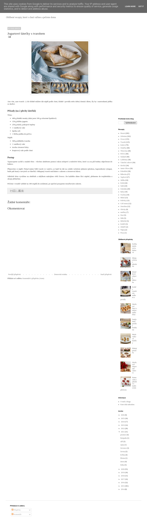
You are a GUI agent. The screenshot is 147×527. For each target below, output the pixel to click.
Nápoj (122, 230)
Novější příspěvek (14, 274)
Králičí (122, 224)
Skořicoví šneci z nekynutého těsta (134, 309)
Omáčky (123, 148)
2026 (123, 415)
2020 (123, 469)
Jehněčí (123, 227)
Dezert (122, 133)
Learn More (130, 6)
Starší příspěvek (106, 274)
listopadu (123, 438)
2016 (123, 483)
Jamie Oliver (124, 168)
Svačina (123, 195)
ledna (122, 465)
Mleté (122, 198)
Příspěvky (16, 510)
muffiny (123, 212)
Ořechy (122, 209)
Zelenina (123, 136)
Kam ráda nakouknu (127, 404)
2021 (123, 432)
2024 (123, 422)
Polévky (123, 201)
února (122, 462)
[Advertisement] (127, 71)
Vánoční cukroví (126, 163)
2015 (123, 486)
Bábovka (123, 174)
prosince (123, 435)
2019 (123, 472)
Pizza (122, 233)
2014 (123, 489)
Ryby (122, 192)
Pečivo (122, 154)
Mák (122, 218)
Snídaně (123, 157)
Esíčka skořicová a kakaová (134, 248)
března (122, 458)
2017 (123, 479)
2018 (123, 476)
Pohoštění (123, 171)
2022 (123, 428)
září (121, 442)
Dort (122, 215)
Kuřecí (122, 145)
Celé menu (124, 204)
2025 (123, 418)
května (122, 455)
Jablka (122, 180)
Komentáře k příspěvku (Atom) (33, 278)
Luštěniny (123, 160)
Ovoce (122, 139)
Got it (141, 6)
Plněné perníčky (134, 350)
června (122, 452)
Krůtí (122, 183)
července (123, 448)
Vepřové (123, 177)
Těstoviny (123, 151)
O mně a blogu (125, 402)
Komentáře (16, 514)
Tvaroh (122, 142)
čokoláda (123, 189)
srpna (122, 445)
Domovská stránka (60, 274)
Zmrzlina (123, 206)
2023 (123, 425)
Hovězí (122, 166)
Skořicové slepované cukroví (134, 367)
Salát (122, 186)
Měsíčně (123, 221)
